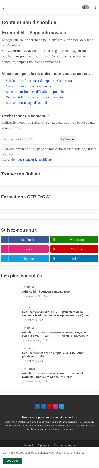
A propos (44, 445)
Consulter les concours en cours (28, 86)
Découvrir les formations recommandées (34, 97)
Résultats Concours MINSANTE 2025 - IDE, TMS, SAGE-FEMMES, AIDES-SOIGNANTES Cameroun (55, 334)
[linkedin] (43, 406)
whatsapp (77, 239)
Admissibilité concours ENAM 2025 (46, 291)
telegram (27, 258)
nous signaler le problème (34, 159)
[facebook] (37, 406)
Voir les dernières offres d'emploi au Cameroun (39, 81)
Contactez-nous (64, 445)
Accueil (28, 445)
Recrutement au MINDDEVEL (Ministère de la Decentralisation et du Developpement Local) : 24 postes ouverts (55, 313)
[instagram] (55, 406)
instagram (27, 249)
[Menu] (3, 7)
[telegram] (61, 406)
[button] (86, 7)
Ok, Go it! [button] (13, 460)
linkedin (77, 258)
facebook (27, 239)
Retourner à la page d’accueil (26, 103)
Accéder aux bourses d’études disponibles (35, 92)
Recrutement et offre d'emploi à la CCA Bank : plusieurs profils (53, 354)
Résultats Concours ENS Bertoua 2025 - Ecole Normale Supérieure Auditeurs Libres (53, 375)
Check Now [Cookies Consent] (78, 452)
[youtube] (49, 406)
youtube (77, 249)
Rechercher (68, 139)
